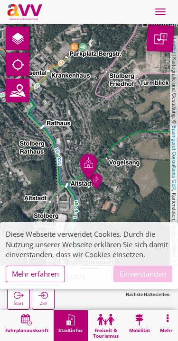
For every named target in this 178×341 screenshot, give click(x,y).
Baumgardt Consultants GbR (174, 158)
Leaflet (174, 45)
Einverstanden (143, 273)
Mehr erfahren (35, 273)
